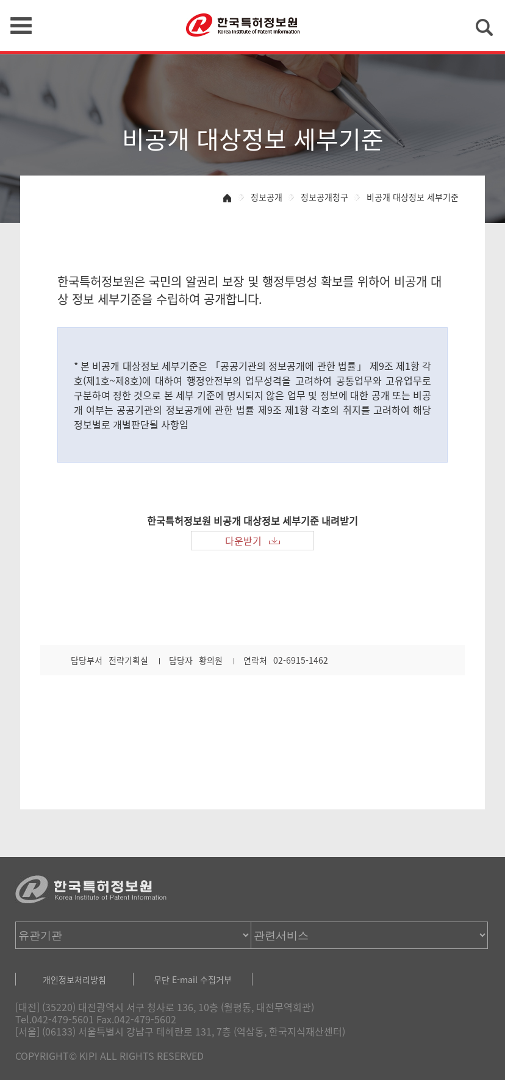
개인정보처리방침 (74, 979)
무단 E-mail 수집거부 (193, 979)
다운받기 (243, 540)
